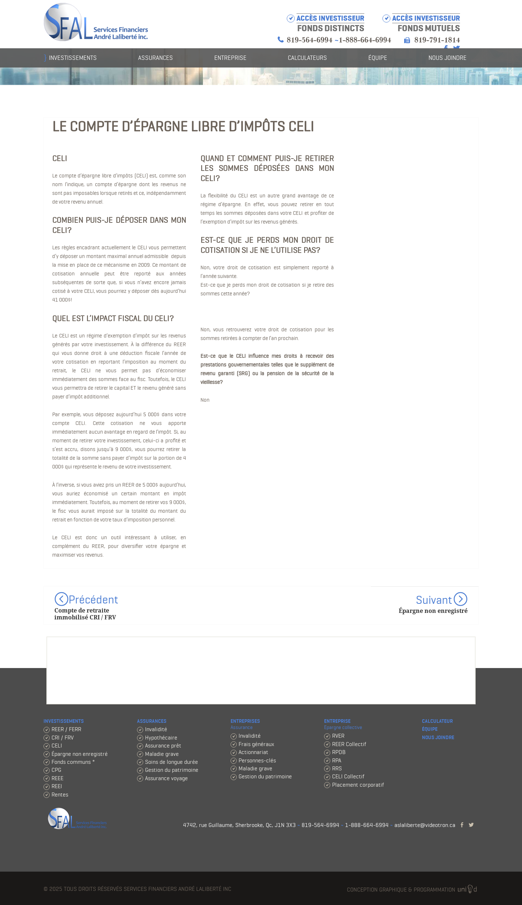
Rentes (59, 794)
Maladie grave (162, 753)
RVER (338, 735)
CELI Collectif (348, 776)
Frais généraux (256, 744)
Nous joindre (447, 57)
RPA (336, 760)
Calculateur (437, 721)
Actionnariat (253, 752)
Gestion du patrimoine (171, 769)
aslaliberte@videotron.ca (424, 825)
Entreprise (230, 57)
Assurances (155, 57)
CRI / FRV (62, 737)
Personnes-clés (257, 760)
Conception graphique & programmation (412, 889)
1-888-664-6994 (365, 40)
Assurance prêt (163, 745)
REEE (57, 778)
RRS (337, 768)
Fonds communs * (73, 761)
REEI (56, 786)
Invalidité (156, 729)
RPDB (338, 752)
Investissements (73, 57)
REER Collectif (349, 744)
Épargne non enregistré (79, 753)
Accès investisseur (426, 18)
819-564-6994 (309, 40)
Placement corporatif (358, 784)
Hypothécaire (161, 737)
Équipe (377, 57)
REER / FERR (66, 729)
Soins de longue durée (171, 761)
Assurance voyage (166, 778)
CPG (56, 769)
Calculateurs (307, 57)
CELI (56, 745)
